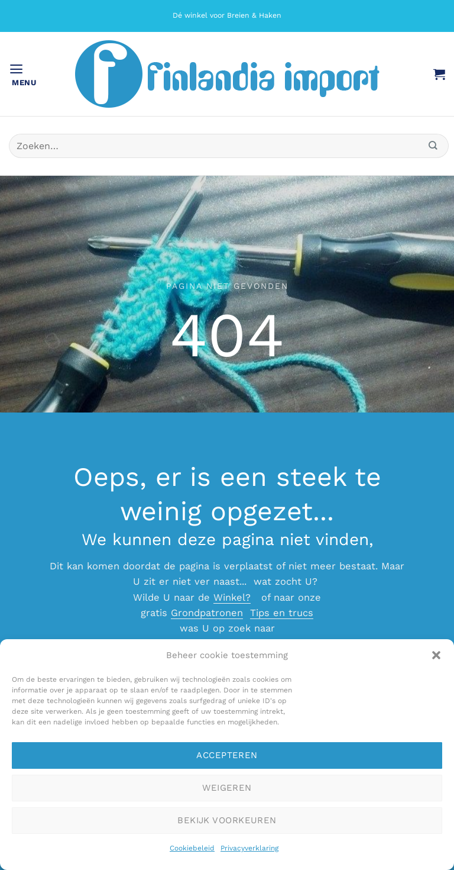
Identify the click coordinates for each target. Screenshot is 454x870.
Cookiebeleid (192, 848)
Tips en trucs (281, 612)
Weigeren (227, 787)
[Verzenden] (433, 146)
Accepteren (227, 755)
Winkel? (232, 597)
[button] (436, 655)
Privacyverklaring (249, 848)
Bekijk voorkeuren (227, 820)
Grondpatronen (207, 612)
